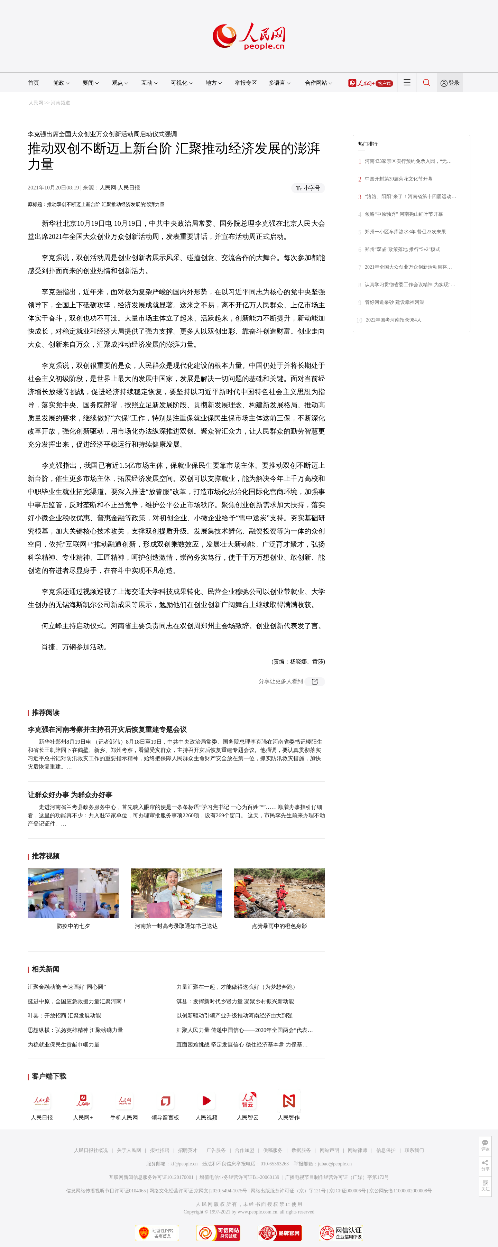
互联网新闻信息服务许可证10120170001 (151, 1177)
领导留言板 (165, 1104)
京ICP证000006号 (347, 1190)
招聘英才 (187, 1150)
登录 (454, 83)
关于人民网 (129, 1150)
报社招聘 (159, 1150)
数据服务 (301, 1150)
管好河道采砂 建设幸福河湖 (394, 302)
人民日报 (42, 1104)
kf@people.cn (184, 1163)
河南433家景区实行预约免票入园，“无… (408, 161)
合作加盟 (244, 1150)
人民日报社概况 (91, 1150)
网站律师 (357, 1150)
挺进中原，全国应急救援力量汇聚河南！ (77, 1001)
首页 (33, 83)
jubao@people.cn (335, 1163)
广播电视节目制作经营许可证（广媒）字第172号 (337, 1177)
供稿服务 (273, 1150)
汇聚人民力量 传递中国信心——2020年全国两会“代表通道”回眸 (254, 1030)
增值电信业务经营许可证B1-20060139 (239, 1177)
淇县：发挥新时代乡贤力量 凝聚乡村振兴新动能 (235, 1001)
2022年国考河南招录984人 (394, 320)
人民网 (36, 102)
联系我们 (414, 1150)
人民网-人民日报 (120, 187)
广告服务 (216, 1150)
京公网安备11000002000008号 (400, 1190)
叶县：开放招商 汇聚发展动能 (64, 1015)
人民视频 (206, 1104)
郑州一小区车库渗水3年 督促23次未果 (405, 231)
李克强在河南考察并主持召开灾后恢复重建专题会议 (107, 729)
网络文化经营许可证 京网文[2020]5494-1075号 (198, 1190)
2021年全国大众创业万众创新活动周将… (408, 267)
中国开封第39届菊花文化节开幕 (399, 179)
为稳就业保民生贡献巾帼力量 (64, 1045)
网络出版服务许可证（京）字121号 (288, 1190)
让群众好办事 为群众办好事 (70, 795)
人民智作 (289, 1104)
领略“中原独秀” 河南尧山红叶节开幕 (404, 214)
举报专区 (246, 83)
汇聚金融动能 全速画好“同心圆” (67, 987)
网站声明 (329, 1150)
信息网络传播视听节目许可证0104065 (106, 1190)
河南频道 (60, 102)
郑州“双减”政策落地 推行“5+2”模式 (402, 249)
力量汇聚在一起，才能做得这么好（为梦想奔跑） (237, 987)
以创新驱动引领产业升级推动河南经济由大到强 (234, 1015)
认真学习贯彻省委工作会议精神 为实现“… (410, 284)
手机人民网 (124, 1104)
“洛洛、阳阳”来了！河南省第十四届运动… (410, 196)
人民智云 (248, 1104)
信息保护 (386, 1150)
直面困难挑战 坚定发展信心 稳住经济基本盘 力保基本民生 (247, 1045)
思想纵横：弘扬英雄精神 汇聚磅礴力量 (75, 1030)
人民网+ (83, 1104)
